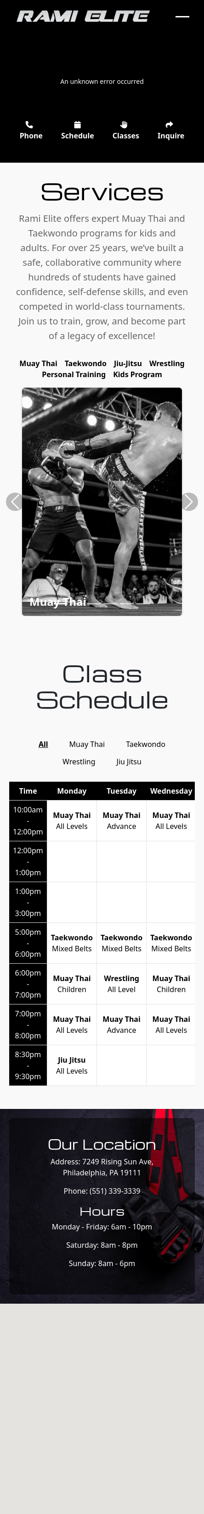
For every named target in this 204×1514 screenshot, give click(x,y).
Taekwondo (86, 363)
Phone (31, 131)
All (43, 744)
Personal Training (74, 374)
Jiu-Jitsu (128, 363)
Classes (126, 131)
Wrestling (167, 363)
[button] (15, 501)
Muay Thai (38, 363)
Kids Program (137, 374)
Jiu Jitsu (129, 762)
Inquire (171, 131)
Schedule (77, 131)
